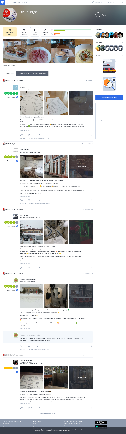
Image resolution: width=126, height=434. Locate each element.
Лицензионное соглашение (72, 423)
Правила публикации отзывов (73, 421)
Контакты (6, 423)
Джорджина (24, 216)
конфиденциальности (62, 432)
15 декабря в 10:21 (87, 143)
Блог (34, 423)
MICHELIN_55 (10, 80)
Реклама (36, 427)
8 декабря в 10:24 (87, 355)
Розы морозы (24, 149)
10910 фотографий (9, 65)
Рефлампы (23, 73)
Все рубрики (37, 421)
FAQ (65, 425)
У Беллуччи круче (26, 360)
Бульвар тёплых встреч (28, 279)
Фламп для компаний (10, 427)
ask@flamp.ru (18, 421)
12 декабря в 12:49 (88, 209)
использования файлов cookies (77, 432)
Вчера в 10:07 (89, 80)
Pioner (22, 86)
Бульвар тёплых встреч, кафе (30, 335)
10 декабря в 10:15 (88, 273)
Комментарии (39, 73)
